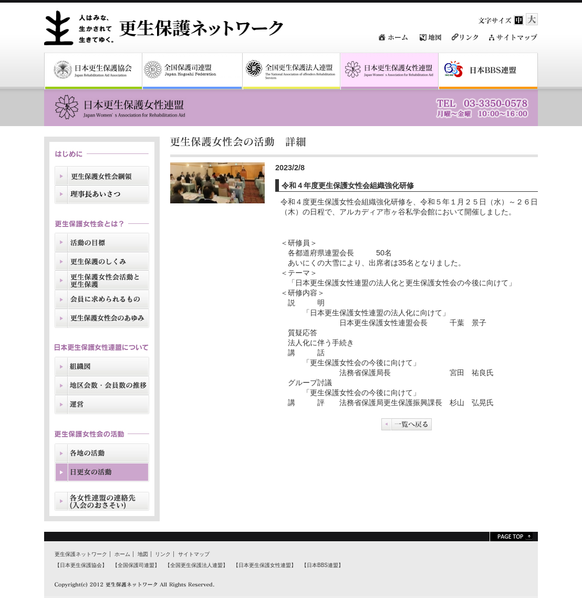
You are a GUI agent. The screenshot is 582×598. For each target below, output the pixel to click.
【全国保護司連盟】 (136, 565)
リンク (163, 554)
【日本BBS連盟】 (323, 565)
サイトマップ (194, 554)
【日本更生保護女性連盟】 (264, 565)
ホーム (122, 554)
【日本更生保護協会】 (81, 565)
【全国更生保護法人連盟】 (196, 565)
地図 (143, 554)
